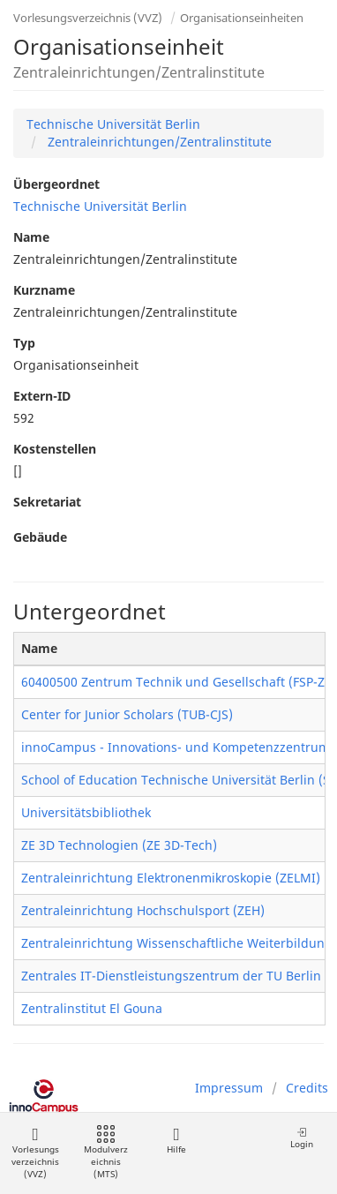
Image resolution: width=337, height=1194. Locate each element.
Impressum (229, 1087)
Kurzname (44, 290)
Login (301, 1138)
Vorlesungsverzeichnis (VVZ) (87, 18)
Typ (24, 342)
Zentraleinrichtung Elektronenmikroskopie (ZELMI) (170, 877)
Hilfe (176, 1140)
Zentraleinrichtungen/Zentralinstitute (158, 141)
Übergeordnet (56, 184)
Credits (307, 1087)
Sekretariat (47, 501)
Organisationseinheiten (241, 18)
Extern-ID (42, 395)
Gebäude (40, 537)
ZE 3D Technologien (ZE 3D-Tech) (119, 845)
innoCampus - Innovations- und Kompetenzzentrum (175, 747)
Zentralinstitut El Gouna (91, 1008)
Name (31, 237)
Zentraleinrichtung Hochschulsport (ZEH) (143, 910)
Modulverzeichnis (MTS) (106, 1153)
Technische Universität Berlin (113, 124)
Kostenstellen (54, 448)
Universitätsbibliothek (86, 812)
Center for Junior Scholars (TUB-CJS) (127, 714)
